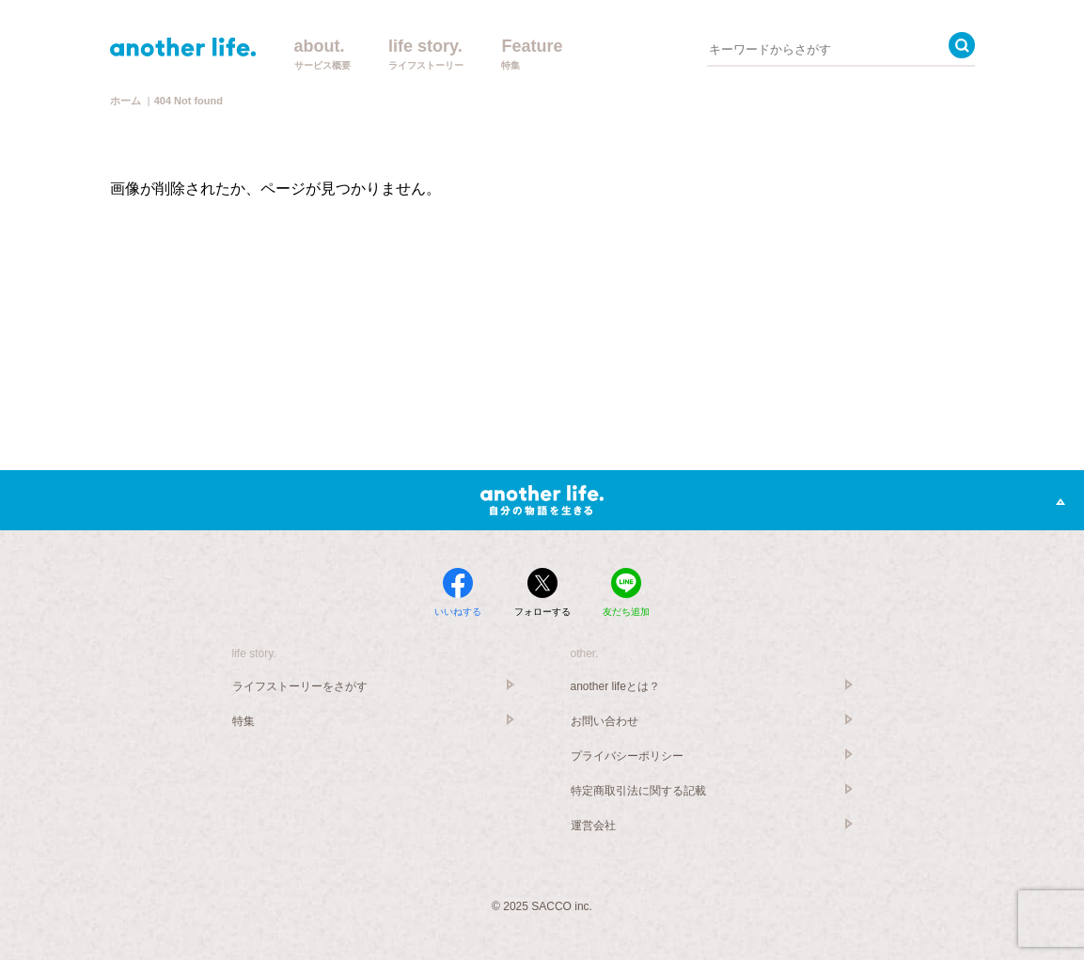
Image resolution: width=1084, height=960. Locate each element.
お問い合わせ (604, 721)
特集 (243, 721)
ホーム (125, 100)
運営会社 (593, 825)
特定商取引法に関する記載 (638, 790)
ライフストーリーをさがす (300, 686)
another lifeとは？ (615, 686)
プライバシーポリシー (627, 756)
